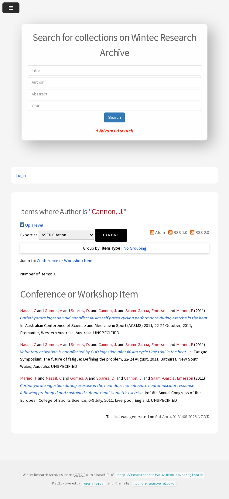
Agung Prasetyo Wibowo (154, 483)
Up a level (31, 225)
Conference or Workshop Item (64, 260)
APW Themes (93, 483)
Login (20, 175)
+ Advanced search (114, 131)
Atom (156, 232)
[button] (111, 235)
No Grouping (134, 248)
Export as (29, 235)
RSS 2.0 (198, 232)
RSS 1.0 (176, 232)
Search (114, 117)
